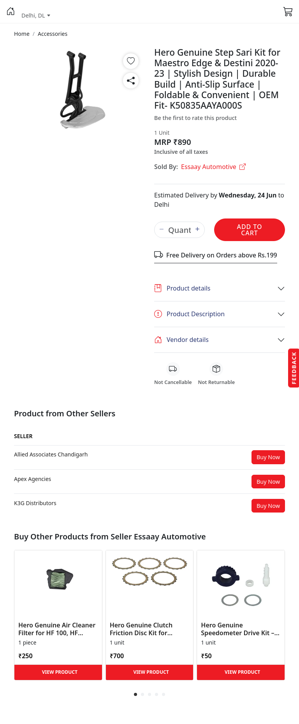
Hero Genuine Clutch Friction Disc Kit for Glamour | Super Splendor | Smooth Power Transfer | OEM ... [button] (149, 629)
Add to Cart (249, 229)
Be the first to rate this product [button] (195, 118)
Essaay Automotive (213, 166)
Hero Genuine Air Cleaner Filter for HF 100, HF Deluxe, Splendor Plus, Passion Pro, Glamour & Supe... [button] (56, 629)
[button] (10, 11)
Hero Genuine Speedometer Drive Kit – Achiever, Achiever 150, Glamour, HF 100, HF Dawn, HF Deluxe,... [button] (237, 629)
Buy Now (268, 457)
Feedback (293, 367)
